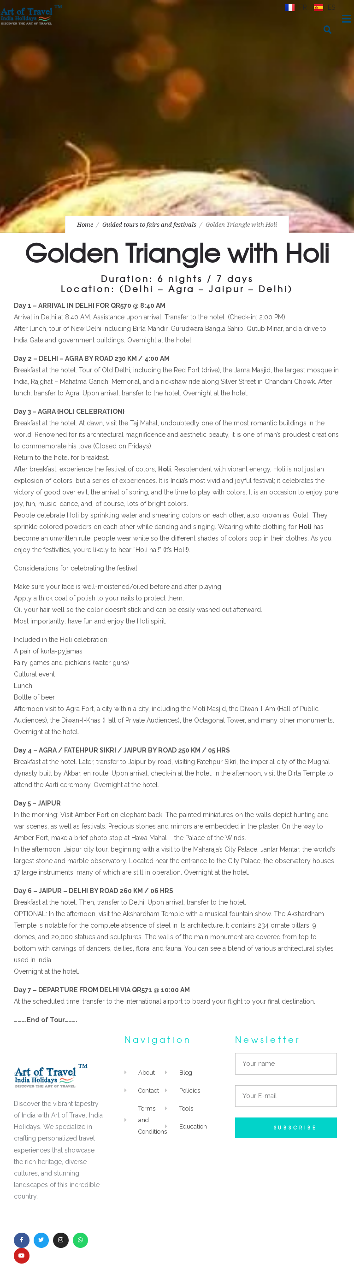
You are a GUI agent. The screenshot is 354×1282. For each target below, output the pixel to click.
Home (85, 224)
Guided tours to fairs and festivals (149, 224)
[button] (327, 30)
